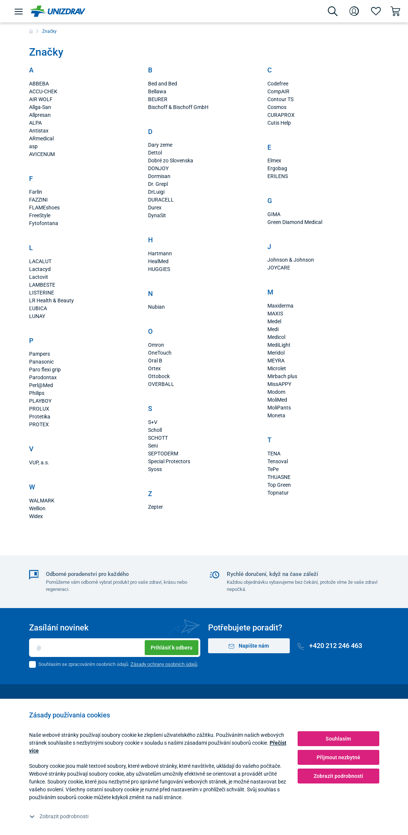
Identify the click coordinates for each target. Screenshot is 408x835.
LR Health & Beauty (51, 300)
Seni (153, 446)
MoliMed (277, 400)
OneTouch (160, 353)
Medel (274, 321)
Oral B (155, 361)
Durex (154, 208)
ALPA (35, 123)
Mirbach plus (282, 376)
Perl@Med (41, 385)
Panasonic (41, 362)
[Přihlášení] (354, 11)
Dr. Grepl (158, 184)
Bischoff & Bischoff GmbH (178, 107)
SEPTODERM (163, 454)
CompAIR (278, 91)
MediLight (279, 345)
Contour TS (280, 99)
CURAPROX (281, 115)
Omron (156, 345)
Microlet (276, 368)
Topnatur (278, 493)
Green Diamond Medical (294, 222)
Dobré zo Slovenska (170, 160)
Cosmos (276, 107)
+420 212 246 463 (330, 645)
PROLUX (39, 409)
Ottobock (159, 376)
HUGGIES (159, 269)
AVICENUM (42, 154)
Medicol (276, 337)
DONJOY (158, 168)
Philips (36, 393)
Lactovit (38, 277)
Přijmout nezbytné (338, 757)
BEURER (157, 99)
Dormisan (159, 176)
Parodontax (43, 377)
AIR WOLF (41, 99)
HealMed (158, 261)
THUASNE (279, 477)
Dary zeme (160, 145)
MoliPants (279, 408)
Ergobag (277, 168)
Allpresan (40, 115)
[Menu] (18, 11)
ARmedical (41, 138)
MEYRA (276, 361)
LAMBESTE (42, 285)
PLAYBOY (40, 401)
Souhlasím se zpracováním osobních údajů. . (118, 664)
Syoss (155, 469)
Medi (273, 329)
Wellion (37, 508)
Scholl (155, 430)
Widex (36, 516)
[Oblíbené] (376, 11)
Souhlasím (338, 739)
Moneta (276, 415)
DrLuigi (156, 192)
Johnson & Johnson (290, 260)
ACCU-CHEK (43, 91)
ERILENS (277, 176)
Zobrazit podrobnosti (58, 816)
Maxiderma (280, 306)
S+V (152, 422)
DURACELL (161, 200)
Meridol (276, 353)
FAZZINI (38, 200)
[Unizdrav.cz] (57, 11)
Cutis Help (279, 123)
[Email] (114, 647)
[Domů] (31, 31)
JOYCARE (278, 268)
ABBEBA (39, 84)
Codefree (277, 84)
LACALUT (40, 261)
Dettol (155, 153)
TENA (273, 454)
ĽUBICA (38, 308)
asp (33, 146)
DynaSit (157, 215)
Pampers (39, 354)
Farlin (35, 192)
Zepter (155, 507)
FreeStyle (39, 215)
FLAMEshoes (44, 208)
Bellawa (157, 91)
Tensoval (277, 461)
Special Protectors (169, 461)
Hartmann (160, 253)
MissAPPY (279, 384)
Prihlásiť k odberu (171, 648)
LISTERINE (41, 293)
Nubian (156, 307)
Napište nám (249, 646)
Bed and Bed (162, 84)
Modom (276, 392)
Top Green (279, 485)
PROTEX (39, 424)
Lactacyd (40, 269)
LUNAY (37, 316)
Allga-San (40, 107)
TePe (273, 469)
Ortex (154, 368)
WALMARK (41, 501)
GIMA (273, 214)
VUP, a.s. (39, 462)
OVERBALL (161, 384)
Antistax (38, 131)
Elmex (274, 160)
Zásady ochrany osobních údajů (164, 664)
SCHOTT (158, 438)
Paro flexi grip (45, 370)
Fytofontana (43, 223)
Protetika (39, 417)
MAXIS (275, 314)
